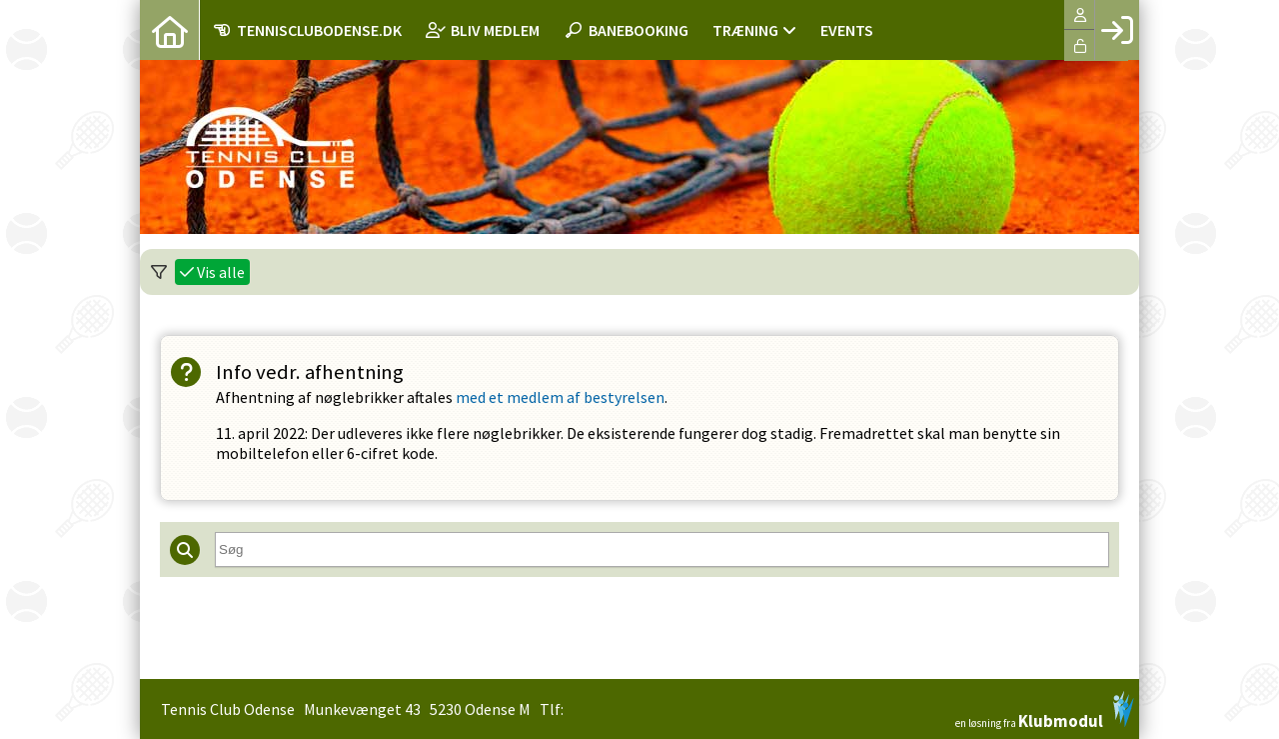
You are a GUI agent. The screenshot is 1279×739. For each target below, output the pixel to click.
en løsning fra (1044, 710)
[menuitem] (170, 30)
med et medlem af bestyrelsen (560, 397)
